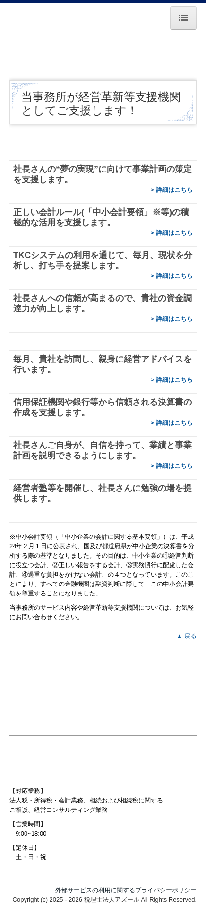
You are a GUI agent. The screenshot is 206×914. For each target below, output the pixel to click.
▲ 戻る (187, 635)
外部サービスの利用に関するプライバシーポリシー (126, 890)
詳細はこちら (174, 189)
